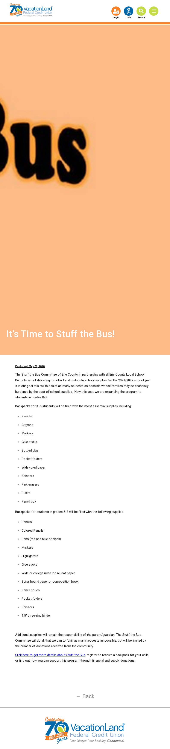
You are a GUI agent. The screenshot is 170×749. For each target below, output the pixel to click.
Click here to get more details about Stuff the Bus (50, 655)
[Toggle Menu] (154, 11)
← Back (85, 696)
